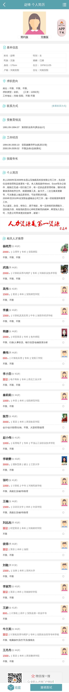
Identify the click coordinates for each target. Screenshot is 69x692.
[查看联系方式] (59, 106)
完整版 (44, 37)
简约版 (24, 37)
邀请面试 (46, 687)
